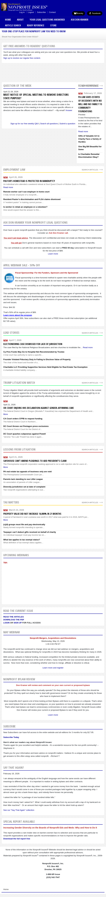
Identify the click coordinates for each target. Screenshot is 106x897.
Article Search (13, 25)
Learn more (53, 254)
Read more (88, 347)
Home (8, 19)
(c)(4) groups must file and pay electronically (24, 524)
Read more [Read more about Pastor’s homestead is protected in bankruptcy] (8, 187)
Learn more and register (53, 668)
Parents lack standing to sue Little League (23, 479)
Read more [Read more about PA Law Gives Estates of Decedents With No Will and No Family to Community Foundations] (83, 131)
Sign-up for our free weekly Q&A (24, 123)
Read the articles (13, 617)
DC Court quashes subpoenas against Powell (24, 434)
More (5, 414)
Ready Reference (35, 25)
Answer (69, 110)
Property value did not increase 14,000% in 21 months (32, 513)
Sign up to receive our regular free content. (22, 58)
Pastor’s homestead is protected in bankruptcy (29, 181)
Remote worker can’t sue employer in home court (26, 192)
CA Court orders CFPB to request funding (22, 418)
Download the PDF (13, 620)
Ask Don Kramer (79, 19)
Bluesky (78, 13)
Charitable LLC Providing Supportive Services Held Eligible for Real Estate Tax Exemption (45, 367)
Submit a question (67, 123)
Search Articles (90, 86)
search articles (90, 170)
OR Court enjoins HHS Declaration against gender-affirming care (38, 408)
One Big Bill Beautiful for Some (90, 148)
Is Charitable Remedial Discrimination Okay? (88, 155)
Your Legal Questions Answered (47, 19)
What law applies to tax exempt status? (21, 540)
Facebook (95, 13)
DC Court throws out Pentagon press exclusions (26, 426)
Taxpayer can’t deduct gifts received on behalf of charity (29, 532)
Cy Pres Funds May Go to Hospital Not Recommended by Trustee (33, 352)
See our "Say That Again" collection (18, 810)
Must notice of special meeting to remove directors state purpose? (36, 96)
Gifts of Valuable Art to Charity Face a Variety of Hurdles (89, 139)
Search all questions (49, 123)
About (20, 19)
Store (53, 25)
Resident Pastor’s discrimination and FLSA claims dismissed (31, 199)
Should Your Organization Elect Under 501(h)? (20, 37)
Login (6, 623)
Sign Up (18, 623)
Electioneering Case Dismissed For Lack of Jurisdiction (32, 344)
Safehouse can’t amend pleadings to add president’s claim (34, 460)
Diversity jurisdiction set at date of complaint (24, 487)
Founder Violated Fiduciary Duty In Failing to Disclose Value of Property (37, 359)
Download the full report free (16, 839)
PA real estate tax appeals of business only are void (27, 471)
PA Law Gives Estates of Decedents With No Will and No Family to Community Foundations (90, 104)
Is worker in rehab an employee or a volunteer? (25, 207)
